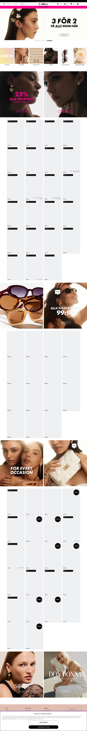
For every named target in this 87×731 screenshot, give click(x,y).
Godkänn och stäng (43, 727)
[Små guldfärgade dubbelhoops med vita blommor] (71, 132)
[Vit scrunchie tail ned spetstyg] (53, 528)
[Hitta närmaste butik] (60, 4)
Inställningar (43, 722)
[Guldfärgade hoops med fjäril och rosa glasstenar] (53, 132)
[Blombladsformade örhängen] (71, 186)
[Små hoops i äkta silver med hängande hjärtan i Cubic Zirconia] (34, 267)
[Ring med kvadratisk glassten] (71, 609)
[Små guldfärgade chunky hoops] (53, 159)
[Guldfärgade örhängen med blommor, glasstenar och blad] (53, 582)
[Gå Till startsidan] (43, 4)
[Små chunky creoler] (71, 240)
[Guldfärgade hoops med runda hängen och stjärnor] (34, 159)
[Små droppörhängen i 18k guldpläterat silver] (53, 186)
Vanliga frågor (47, 710)
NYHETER (9, 3)
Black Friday (27, 710)
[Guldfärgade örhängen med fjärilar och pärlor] (34, 582)
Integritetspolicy (30, 718)
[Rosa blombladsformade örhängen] (53, 240)
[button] (67, 4)
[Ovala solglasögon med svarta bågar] (71, 397)
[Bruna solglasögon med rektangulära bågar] (53, 397)
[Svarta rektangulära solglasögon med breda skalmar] (16, 424)
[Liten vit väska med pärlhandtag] (53, 501)
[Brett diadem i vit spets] (53, 555)
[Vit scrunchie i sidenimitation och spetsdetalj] (71, 555)
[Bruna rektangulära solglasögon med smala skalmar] (34, 424)
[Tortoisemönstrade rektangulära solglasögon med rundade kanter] (71, 344)
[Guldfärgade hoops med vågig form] (34, 132)
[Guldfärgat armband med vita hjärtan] (34, 501)
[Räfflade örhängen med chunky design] (16, 213)
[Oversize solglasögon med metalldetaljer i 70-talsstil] (71, 371)
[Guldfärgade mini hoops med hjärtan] (16, 240)
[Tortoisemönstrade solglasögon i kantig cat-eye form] (34, 397)
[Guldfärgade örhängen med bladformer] (16, 609)
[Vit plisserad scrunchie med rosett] (34, 636)
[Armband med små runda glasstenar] (16, 636)
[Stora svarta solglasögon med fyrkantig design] (34, 371)
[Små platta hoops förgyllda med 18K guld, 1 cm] (71, 159)
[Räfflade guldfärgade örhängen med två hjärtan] (16, 267)
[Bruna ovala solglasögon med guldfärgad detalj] (16, 344)
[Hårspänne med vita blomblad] (53, 609)
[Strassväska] (34, 555)
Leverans (7, 710)
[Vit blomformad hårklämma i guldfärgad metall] (34, 609)
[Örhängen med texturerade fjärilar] (53, 213)
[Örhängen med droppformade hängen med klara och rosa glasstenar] (34, 240)
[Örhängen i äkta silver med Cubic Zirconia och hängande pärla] (71, 528)
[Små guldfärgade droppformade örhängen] (16, 159)
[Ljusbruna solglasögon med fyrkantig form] (53, 424)
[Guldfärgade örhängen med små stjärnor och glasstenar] (71, 213)
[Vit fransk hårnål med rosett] (71, 501)
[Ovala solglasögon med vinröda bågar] (34, 344)
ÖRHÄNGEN (15, 3)
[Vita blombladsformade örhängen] (16, 501)
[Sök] (24, 4)
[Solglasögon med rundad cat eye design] (16, 397)
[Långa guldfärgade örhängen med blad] (16, 186)
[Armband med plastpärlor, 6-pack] (16, 582)
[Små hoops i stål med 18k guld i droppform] (34, 186)
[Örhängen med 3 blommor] (16, 528)
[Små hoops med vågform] (34, 213)
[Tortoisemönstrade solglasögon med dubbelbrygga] (53, 371)
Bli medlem (73, 709)
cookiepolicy (41, 718)
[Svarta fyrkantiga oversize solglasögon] (16, 371)
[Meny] (4, 4)
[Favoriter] (73, 4)
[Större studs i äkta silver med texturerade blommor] (16, 555)
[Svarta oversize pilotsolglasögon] (53, 344)
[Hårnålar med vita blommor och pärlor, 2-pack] (34, 528)
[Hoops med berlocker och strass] (53, 267)
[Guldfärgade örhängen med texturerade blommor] (16, 132)
